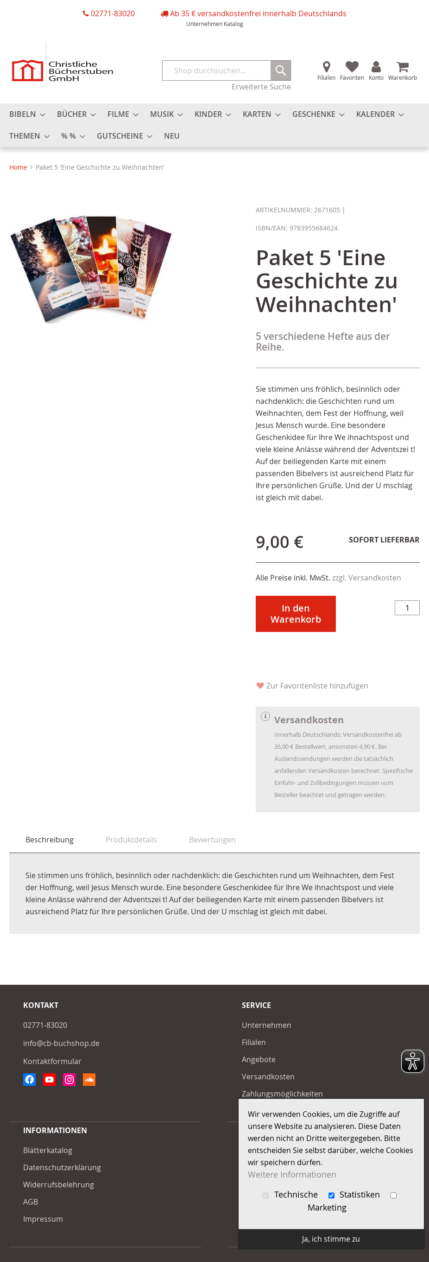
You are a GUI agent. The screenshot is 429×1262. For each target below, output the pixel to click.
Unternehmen (204, 23)
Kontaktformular (52, 1061)
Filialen (326, 77)
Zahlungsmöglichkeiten (282, 1094)
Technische (291, 1194)
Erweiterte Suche (261, 87)
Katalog (233, 23)
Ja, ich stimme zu (331, 1239)
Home (18, 167)
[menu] (214, 125)
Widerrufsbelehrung (58, 1184)
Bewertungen (212, 840)
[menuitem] (24, 114)
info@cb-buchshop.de (61, 1043)
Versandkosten (268, 1076)
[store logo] (62, 61)
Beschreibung (49, 840)
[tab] (49, 840)
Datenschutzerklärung (62, 1167)
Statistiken (355, 1194)
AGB (30, 1202)
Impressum (43, 1219)
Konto (376, 77)
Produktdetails (131, 840)
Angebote (259, 1059)
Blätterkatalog (47, 1150)
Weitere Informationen (292, 1174)
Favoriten (352, 77)
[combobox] (226, 70)
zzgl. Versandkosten (366, 578)
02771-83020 (113, 13)
